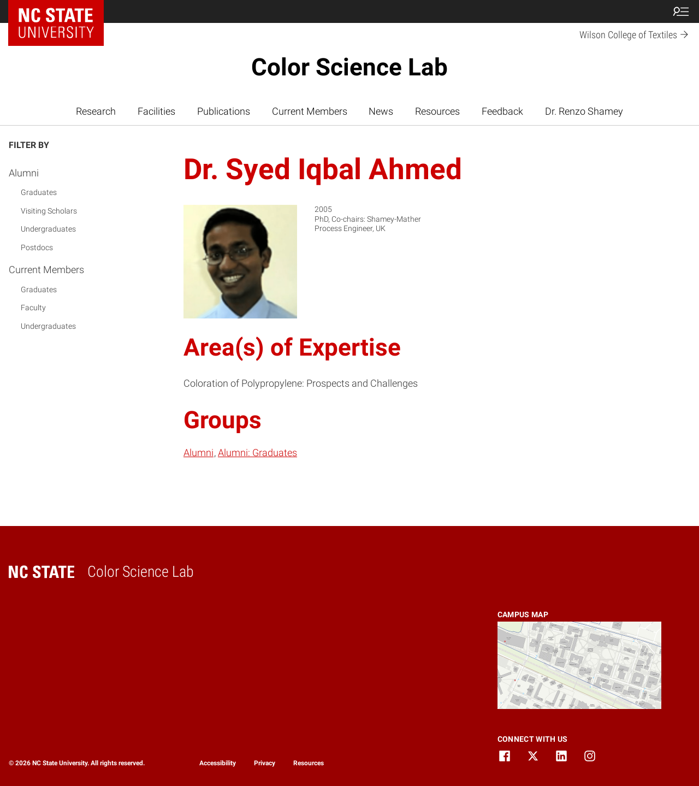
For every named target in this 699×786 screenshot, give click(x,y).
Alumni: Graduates (257, 452)
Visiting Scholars (49, 210)
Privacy (264, 763)
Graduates (39, 192)
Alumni (24, 173)
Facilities (156, 111)
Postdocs (37, 247)
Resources (437, 111)
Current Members (309, 111)
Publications (223, 111)
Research (96, 111)
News (381, 111)
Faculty (33, 307)
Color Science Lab (349, 67)
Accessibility (217, 763)
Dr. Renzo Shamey (584, 111)
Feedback (502, 111)
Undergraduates (48, 228)
